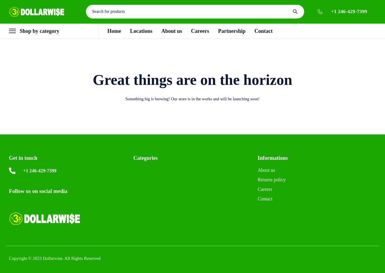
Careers (265, 189)
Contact (265, 198)
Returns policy (272, 179)
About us (266, 170)
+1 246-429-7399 (349, 11)
